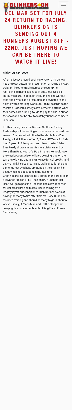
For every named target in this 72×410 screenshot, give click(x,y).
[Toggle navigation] (63, 5)
